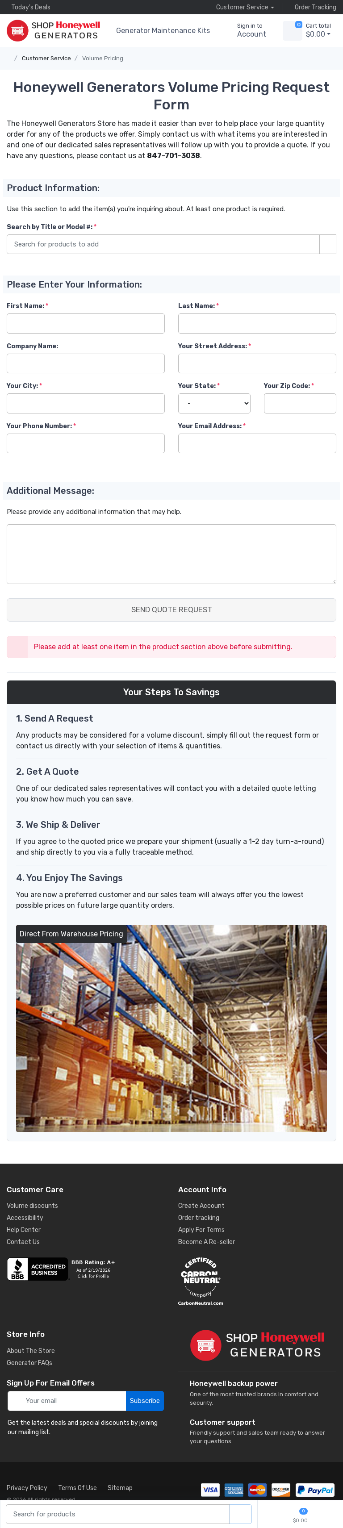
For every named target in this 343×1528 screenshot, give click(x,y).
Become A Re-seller (206, 1242)
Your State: (197, 386)
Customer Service (46, 58)
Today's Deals (28, 7)
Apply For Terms (201, 1230)
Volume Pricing (102, 58)
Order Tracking (313, 7)
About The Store (31, 1351)
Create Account (201, 1206)
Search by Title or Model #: (49, 227)
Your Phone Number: (39, 426)
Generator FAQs (29, 1363)
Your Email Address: (210, 426)
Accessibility (25, 1218)
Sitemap (120, 1488)
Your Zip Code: (287, 386)
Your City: (22, 386)
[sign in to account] (245, 31)
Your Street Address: (212, 346)
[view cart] (292, 31)
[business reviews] (86, 1269)
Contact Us (23, 1242)
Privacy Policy (27, 1488)
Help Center (24, 1230)
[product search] (241, 1514)
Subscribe (145, 1401)
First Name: (25, 306)
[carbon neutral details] (257, 1281)
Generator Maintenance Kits (163, 30)
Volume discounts (32, 1206)
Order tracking (198, 1218)
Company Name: (32, 346)
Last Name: (196, 306)
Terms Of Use (77, 1488)
